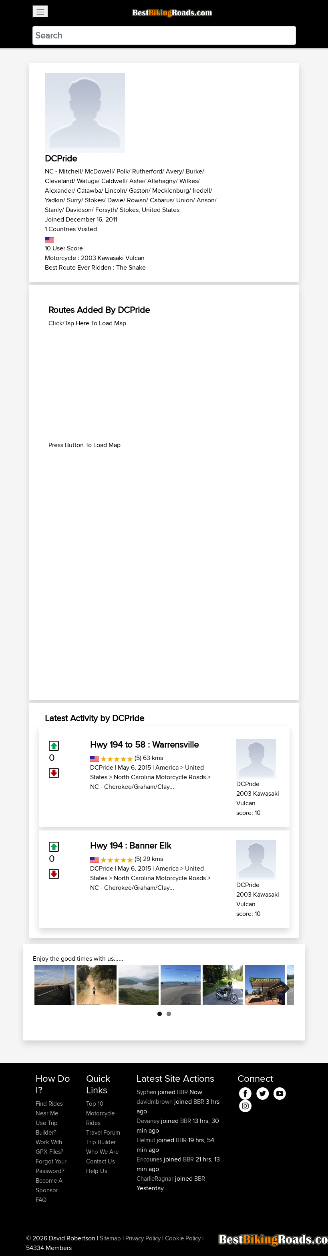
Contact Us (100, 1161)
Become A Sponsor (49, 1185)
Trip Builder (101, 1142)
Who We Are (102, 1151)
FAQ (41, 1200)
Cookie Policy (183, 1238)
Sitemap (110, 1238)
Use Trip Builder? (47, 1128)
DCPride (101, 767)
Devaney (149, 1121)
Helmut (147, 1140)
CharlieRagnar (156, 1178)
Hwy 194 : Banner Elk (130, 845)
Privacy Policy (143, 1238)
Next (282, 985)
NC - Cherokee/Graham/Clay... (132, 786)
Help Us (96, 1171)
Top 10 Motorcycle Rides (100, 1113)
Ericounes (150, 1159)
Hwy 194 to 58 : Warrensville (144, 744)
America (167, 767)
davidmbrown (155, 1101)
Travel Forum (103, 1132)
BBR (182, 1092)
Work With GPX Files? (49, 1147)
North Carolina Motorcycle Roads (160, 777)
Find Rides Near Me (49, 1108)
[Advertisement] (164, 384)
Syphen (147, 1092)
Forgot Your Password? (51, 1166)
